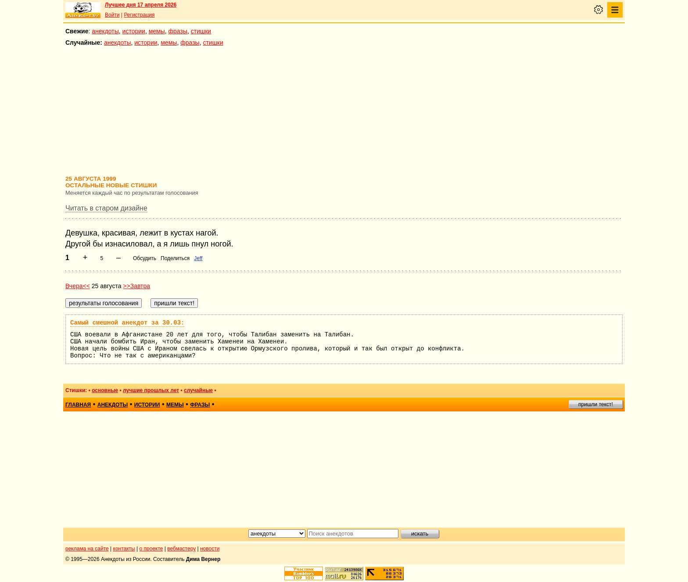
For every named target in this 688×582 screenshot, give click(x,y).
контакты (124, 549)
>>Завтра (136, 285)
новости (209, 549)
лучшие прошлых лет (151, 390)
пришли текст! (595, 404)
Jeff (198, 258)
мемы (157, 31)
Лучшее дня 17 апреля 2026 (140, 5)
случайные (198, 390)
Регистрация (139, 15)
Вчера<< (77, 285)
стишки (201, 31)
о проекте (151, 549)
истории (133, 31)
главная (78, 405)
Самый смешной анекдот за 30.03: (127, 322)
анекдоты (105, 31)
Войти (112, 15)
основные (105, 390)
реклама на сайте (87, 549)
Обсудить (144, 258)
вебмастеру (181, 549)
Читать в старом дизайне (106, 208)
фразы (177, 31)
